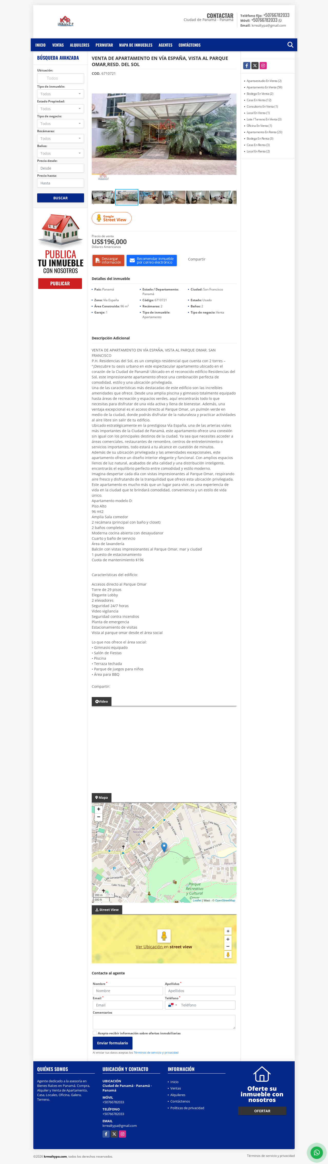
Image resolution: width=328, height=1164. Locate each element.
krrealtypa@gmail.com (119, 1125)
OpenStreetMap (225, 900)
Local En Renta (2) (258, 151)
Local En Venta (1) (258, 113)
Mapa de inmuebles (135, 45)
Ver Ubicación (150, 947)
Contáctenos (190, 45)
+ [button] (98, 810)
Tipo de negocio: (49, 116)
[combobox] (60, 93)
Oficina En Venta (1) (259, 125)
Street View (112, 218)
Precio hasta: (47, 175)
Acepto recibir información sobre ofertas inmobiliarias (139, 1033)
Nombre (100, 984)
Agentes (165, 45)
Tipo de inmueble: (51, 86)
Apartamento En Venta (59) (264, 87)
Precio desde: (47, 161)
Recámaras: (46, 131)
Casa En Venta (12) (259, 100)
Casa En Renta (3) (258, 145)
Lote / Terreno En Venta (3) (264, 119)
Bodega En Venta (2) (260, 93)
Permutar (104, 45)
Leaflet (197, 900)
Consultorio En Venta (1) (262, 106)
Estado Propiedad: (51, 101)
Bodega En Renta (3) (260, 138)
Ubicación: (45, 70)
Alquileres (79, 45)
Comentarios (102, 1012)
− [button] (98, 817)
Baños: (42, 146)
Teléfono (172, 998)
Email (98, 998)
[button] (232, 84)
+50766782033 (276, 15)
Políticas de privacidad (187, 1108)
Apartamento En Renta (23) (264, 132)
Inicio (40, 45)
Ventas (58, 45)
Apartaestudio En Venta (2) (264, 81)
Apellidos (173, 984)
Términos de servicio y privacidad (156, 1052)
